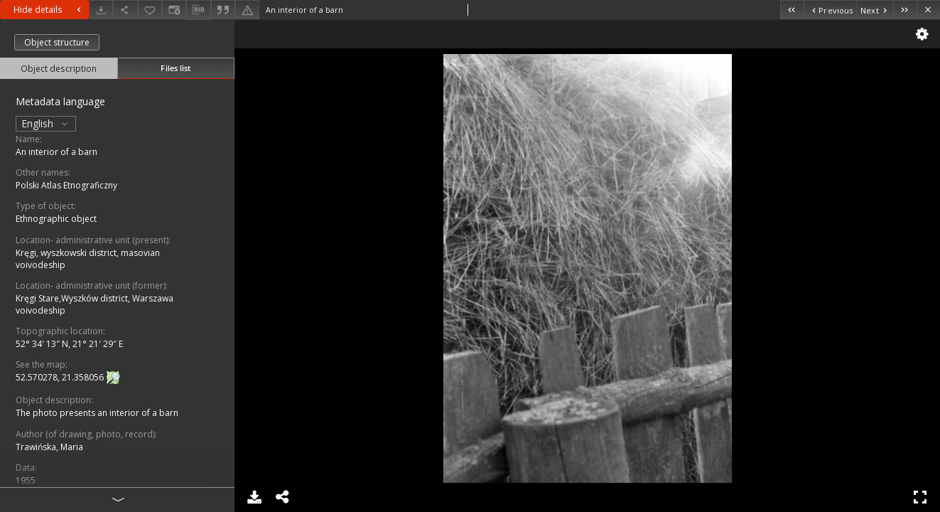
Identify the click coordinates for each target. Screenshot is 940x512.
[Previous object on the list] (830, 9)
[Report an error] (247, 9)
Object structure (57, 42)
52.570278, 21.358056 (61, 378)
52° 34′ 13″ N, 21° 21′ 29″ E (69, 344)
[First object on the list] (792, 9)
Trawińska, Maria (49, 447)
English (45, 123)
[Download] (101, 9)
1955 (26, 480)
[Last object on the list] (905, 9)
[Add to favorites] (150, 9)
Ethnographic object (56, 219)
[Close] (928, 9)
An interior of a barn (56, 152)
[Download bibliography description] (198, 10)
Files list (175, 68)
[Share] (125, 9)
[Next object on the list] (874, 9)
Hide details (49, 10)
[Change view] (174, 9)
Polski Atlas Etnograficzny (66, 185)
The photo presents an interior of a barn (97, 413)
